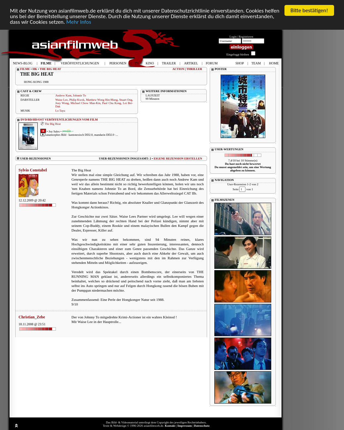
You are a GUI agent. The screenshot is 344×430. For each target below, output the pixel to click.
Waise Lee (61, 99)
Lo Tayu (60, 110)
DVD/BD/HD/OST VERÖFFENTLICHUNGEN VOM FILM (59, 119)
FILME (25, 69)
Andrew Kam (63, 95)
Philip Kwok (76, 99)
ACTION (178, 69)
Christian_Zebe (32, 317)
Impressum (185, 425)
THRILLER (194, 69)
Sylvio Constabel (33, 170)
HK (34, 69)
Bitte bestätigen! (309, 10)
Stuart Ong (125, 99)
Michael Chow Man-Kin (85, 103)
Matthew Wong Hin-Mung (102, 99)
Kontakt (170, 425)
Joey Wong (62, 103)
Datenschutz (202, 425)
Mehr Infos (78, 21)
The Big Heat (53, 123)
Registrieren (246, 36)
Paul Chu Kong (111, 103)
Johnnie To (79, 95)
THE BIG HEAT (50, 69)
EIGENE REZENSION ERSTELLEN (177, 158)
